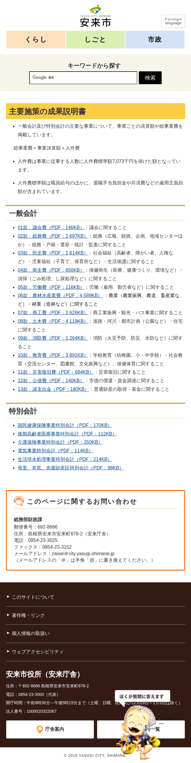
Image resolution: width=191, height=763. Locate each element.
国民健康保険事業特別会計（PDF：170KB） (65, 425)
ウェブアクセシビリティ (38, 651)
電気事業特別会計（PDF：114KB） (55, 450)
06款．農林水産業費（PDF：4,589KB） (60, 295)
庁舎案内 (54, 729)
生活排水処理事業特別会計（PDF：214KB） (65, 459)
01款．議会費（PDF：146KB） (51, 227)
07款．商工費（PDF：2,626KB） (53, 312)
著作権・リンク (28, 615)
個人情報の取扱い (31, 633)
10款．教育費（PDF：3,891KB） (53, 355)
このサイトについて (33, 597)
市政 (155, 39)
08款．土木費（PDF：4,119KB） (53, 321)
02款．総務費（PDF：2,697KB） (53, 236)
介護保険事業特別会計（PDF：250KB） (60, 442)
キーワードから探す (94, 65)
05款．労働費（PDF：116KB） (51, 287)
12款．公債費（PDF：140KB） (51, 380)
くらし (36, 39)
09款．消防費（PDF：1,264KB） (53, 338)
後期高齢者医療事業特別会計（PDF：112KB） (67, 433)
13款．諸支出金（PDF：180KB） (53, 389)
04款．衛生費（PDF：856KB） (51, 270)
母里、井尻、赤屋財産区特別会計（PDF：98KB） (71, 467)
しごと (95, 39)
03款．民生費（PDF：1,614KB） (53, 252)
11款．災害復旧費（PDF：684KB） (56, 372)
